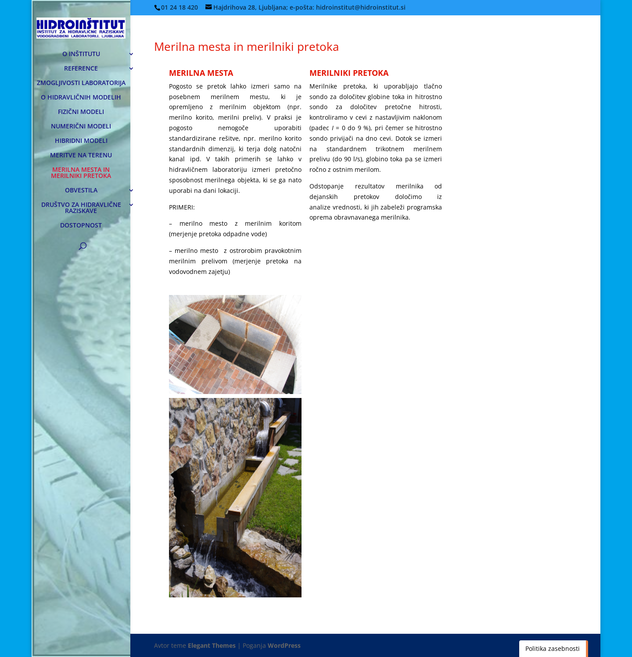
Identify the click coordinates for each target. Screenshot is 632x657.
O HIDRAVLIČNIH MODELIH (81, 97)
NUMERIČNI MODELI (81, 126)
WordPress (284, 645)
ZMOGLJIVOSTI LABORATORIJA (81, 83)
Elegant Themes (212, 645)
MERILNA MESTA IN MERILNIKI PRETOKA (81, 173)
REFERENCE (81, 68)
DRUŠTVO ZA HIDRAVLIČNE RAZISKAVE (81, 208)
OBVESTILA (81, 190)
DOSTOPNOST (81, 225)
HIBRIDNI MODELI (81, 141)
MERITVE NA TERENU (81, 155)
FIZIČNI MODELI (81, 112)
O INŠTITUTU (81, 54)
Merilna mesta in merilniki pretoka (246, 46)
